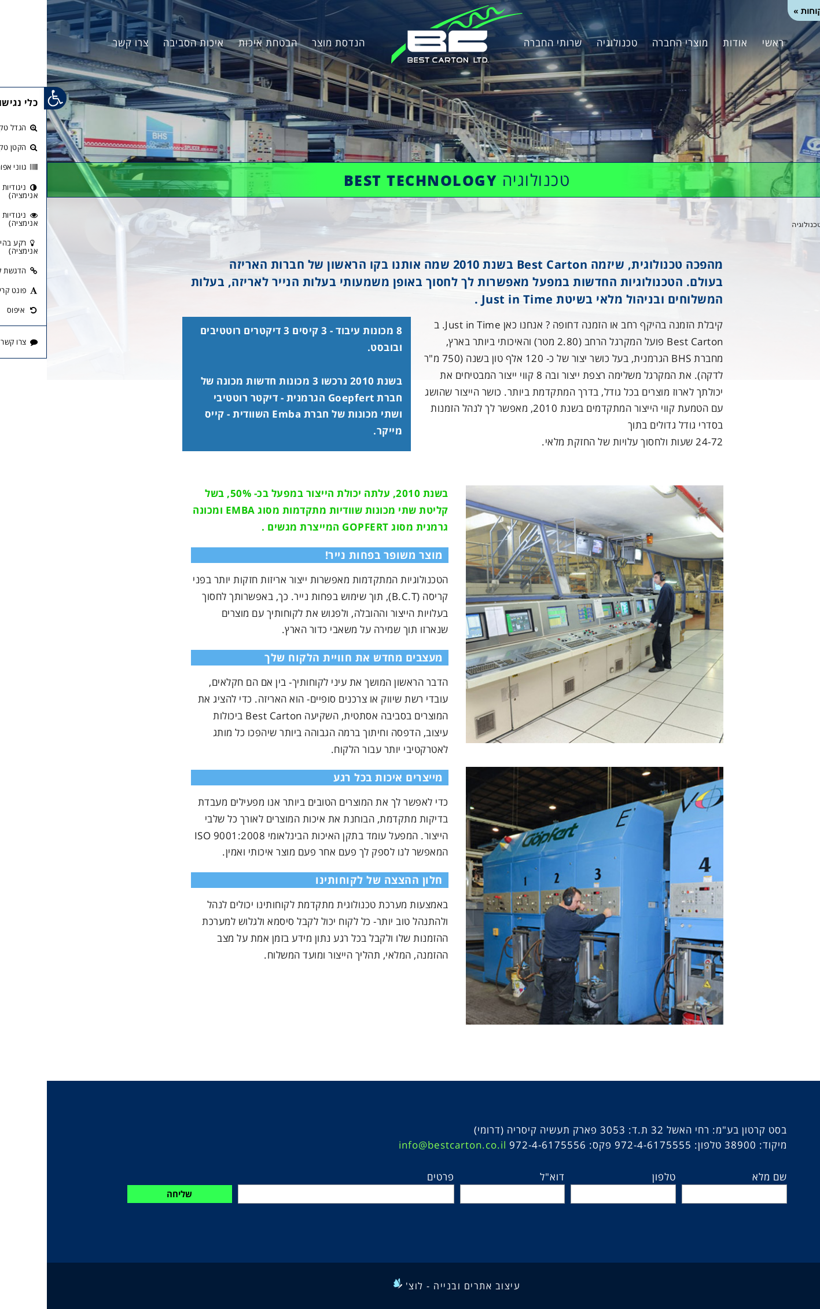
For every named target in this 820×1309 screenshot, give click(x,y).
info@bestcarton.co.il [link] (405, 1144)
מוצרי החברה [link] (633, 42)
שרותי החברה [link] (506, 42)
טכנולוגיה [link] (570, 42)
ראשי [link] (726, 42)
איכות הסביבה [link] (146, 42)
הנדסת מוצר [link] (291, 42)
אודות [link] (688, 42)
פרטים (393, 1177)
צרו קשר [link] (84, 42)
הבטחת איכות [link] (221, 42)
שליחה (132, 1194)
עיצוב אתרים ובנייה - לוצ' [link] (416, 1285)
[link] (410, 33)
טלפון (617, 1177)
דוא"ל (505, 1177)
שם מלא (722, 1177)
